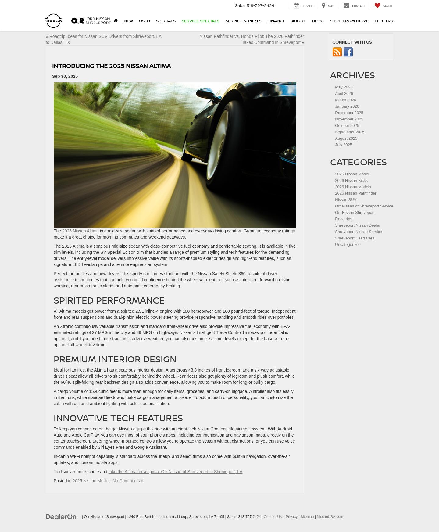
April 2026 (344, 93)
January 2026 (347, 106)
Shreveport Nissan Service (358, 231)
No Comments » (128, 480)
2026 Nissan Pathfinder (355, 193)
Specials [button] (166, 20)
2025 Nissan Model (91, 480)
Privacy (292, 517)
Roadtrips (343, 219)
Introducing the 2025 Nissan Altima (111, 66)
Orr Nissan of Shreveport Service (364, 206)
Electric (385, 20)
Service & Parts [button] (243, 20)
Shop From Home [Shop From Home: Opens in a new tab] (349, 20)
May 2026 (343, 87)
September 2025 (349, 132)
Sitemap (307, 517)
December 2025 (349, 112)
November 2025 (349, 119)
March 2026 (345, 100)
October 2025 (347, 125)
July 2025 (343, 144)
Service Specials (201, 20)
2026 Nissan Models (353, 187)
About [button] (298, 20)
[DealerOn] (61, 516)
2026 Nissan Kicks (351, 180)
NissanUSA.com (330, 517)
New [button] (128, 20)
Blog (318, 20)
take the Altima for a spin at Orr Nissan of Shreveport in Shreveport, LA (176, 471)
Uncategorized (348, 244)
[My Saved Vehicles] (383, 5)
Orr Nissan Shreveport (354, 212)
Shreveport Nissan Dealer (357, 225)
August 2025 (346, 138)
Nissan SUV (345, 199)
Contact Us (273, 517)
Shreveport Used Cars (354, 238)
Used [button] (144, 20)
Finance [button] (276, 20)
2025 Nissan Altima (80, 230)
